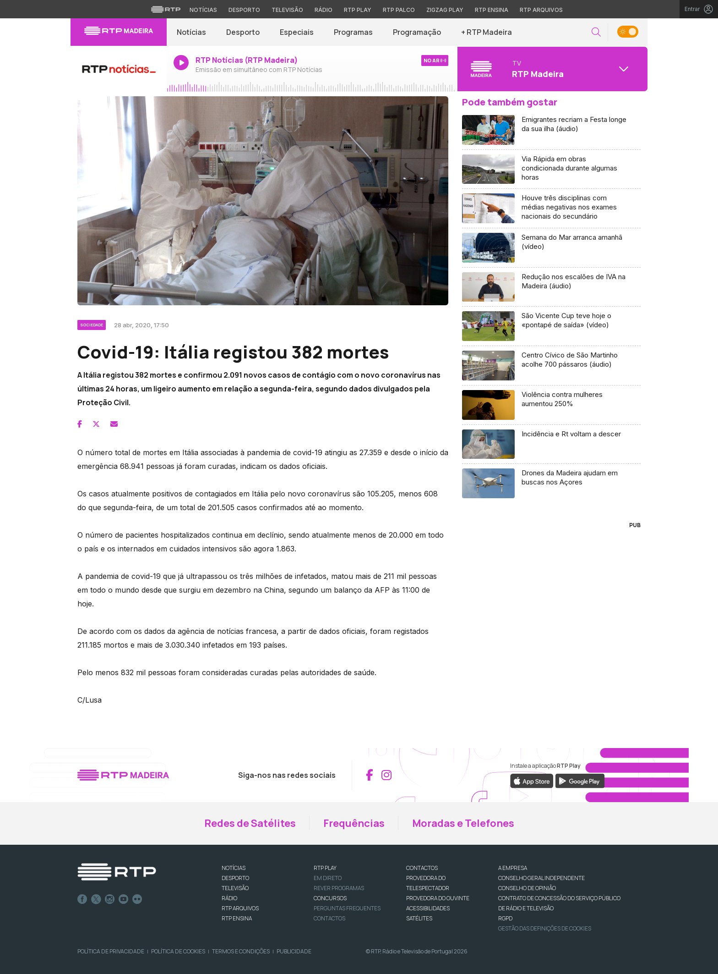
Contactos (329, 918)
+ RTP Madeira (486, 32)
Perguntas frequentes (347, 908)
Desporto (243, 32)
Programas (353, 32)
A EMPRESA (512, 868)
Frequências (354, 823)
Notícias (191, 32)
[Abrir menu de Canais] (551, 69)
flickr (137, 899)
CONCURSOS (330, 898)
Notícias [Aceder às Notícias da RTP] (203, 9)
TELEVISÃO (235, 888)
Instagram (110, 899)
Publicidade (294, 951)
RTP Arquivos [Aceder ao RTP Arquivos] (541, 9)
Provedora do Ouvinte (437, 898)
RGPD (505, 918)
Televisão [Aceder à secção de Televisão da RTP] (287, 9)
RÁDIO (229, 898)
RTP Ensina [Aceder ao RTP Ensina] (491, 9)
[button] (596, 32)
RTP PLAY (325, 868)
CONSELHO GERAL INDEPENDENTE (541, 878)
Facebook (82, 899)
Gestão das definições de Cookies (544, 928)
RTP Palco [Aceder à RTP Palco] (399, 9)
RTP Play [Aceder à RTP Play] (357, 9)
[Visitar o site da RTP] (165, 9)
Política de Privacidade (110, 951)
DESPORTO (235, 878)
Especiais (297, 32)
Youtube (124, 899)
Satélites (419, 918)
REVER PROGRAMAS (339, 888)
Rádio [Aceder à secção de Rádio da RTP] (323, 9)
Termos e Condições (241, 951)
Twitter (96, 899)
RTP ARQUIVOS (240, 908)
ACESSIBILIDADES (428, 908)
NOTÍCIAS (233, 868)
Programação (417, 32)
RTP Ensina (237, 918)
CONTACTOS (422, 868)
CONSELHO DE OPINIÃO (527, 888)
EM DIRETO (328, 878)
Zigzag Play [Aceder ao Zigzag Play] (444, 9)
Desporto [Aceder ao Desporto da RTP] (244, 9)
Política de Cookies (178, 951)
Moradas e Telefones (463, 823)
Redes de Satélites (250, 823)
